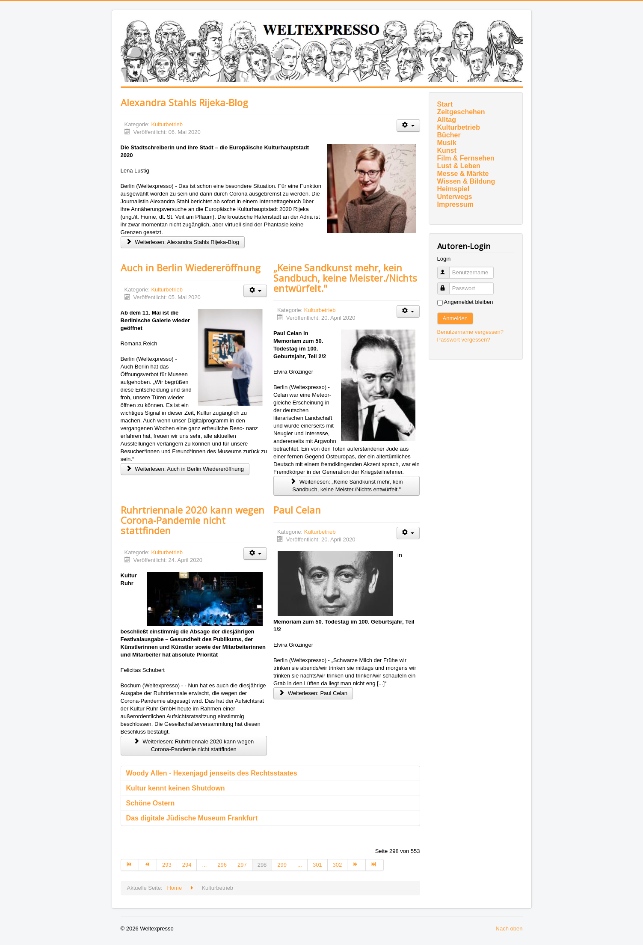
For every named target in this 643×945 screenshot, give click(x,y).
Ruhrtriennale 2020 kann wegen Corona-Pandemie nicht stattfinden (192, 520)
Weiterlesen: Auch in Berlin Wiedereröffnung (185, 469)
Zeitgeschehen (461, 112)
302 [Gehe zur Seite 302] (337, 865)
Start (445, 104)
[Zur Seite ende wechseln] (375, 865)
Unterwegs (454, 196)
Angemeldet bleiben (468, 302)
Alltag (446, 119)
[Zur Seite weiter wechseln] (356, 865)
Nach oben (509, 928)
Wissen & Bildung (466, 181)
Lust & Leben (458, 165)
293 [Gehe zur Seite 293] (167, 865)
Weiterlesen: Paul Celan (313, 693)
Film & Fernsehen (466, 158)
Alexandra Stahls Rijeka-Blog (184, 102)
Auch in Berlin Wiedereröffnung (191, 267)
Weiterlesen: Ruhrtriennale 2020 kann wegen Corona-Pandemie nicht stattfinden (193, 745)
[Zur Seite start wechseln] (130, 865)
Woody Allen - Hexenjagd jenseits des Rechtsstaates (211, 773)
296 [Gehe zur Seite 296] (222, 865)
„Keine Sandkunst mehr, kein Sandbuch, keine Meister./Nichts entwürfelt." (345, 277)
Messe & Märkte (463, 173)
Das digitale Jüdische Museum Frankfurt (192, 818)
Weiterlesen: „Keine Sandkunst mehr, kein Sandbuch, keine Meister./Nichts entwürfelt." (346, 485)
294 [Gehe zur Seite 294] (187, 865)
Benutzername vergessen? (470, 332)
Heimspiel (453, 189)
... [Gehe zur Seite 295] (204, 865)
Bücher (449, 135)
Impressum (455, 204)
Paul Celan (297, 509)
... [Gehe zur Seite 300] (299, 865)
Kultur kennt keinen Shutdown (175, 788)
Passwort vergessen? (463, 339)
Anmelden (455, 318)
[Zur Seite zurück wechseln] (148, 865)
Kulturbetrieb (167, 124)
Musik (446, 142)
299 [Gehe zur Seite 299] (282, 865)
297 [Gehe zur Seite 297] (242, 865)
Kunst (446, 150)
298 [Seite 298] (262, 865)
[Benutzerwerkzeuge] (408, 125)
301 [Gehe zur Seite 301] (317, 865)
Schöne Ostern (150, 803)
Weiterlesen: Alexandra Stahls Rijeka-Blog (182, 242)
